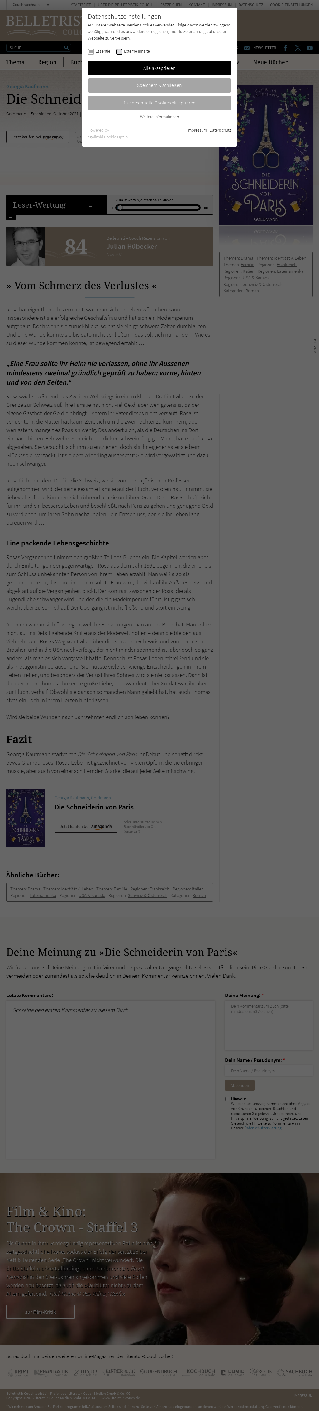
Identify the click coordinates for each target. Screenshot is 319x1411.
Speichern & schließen (159, 85)
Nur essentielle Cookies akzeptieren (160, 102)
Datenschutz (220, 130)
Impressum (197, 130)
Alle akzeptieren (159, 68)
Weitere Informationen (159, 116)
